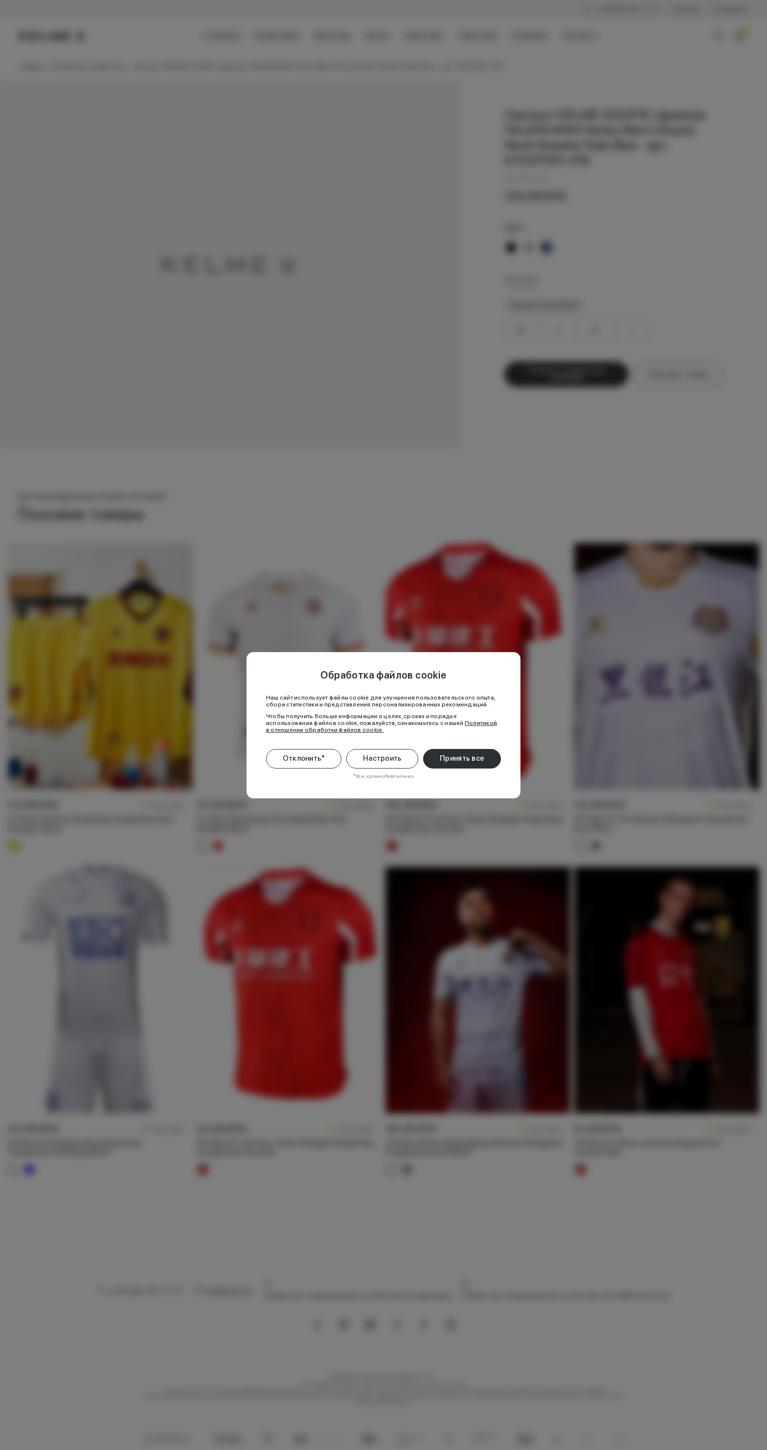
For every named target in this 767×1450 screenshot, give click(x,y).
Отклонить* (304, 758)
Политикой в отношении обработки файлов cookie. (381, 726)
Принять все (462, 758)
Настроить (382, 758)
